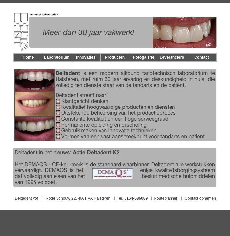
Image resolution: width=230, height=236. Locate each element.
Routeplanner (165, 198)
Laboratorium (56, 57)
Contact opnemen (200, 198)
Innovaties (85, 57)
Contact (201, 57)
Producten (115, 57)
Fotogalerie (143, 57)
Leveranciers (172, 57)
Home (28, 57)
